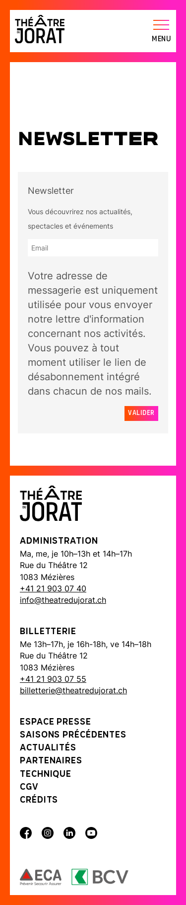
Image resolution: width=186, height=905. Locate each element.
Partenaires (51, 761)
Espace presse (55, 722)
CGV (29, 787)
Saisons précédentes (73, 735)
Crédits (39, 800)
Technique (45, 774)
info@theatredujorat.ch (63, 600)
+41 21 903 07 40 (53, 588)
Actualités (48, 748)
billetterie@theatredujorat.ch (73, 690)
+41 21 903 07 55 (53, 679)
